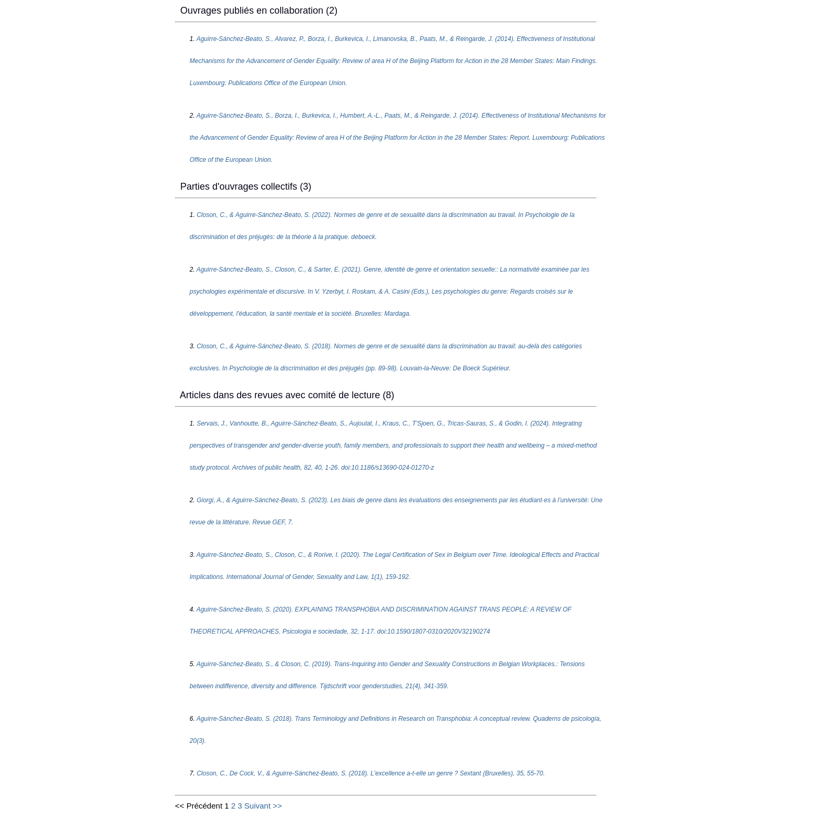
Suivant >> (263, 805)
